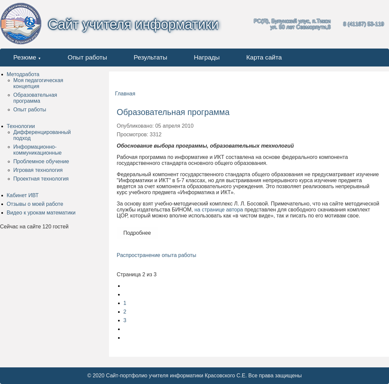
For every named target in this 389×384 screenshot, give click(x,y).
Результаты (150, 57)
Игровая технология (38, 170)
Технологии (21, 126)
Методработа (23, 74)
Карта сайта (264, 57)
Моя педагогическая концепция (38, 83)
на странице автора (218, 209)
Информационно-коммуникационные (37, 150)
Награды (207, 57)
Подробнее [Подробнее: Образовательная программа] (137, 233)
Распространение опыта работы (156, 255)
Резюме (24, 57)
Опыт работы (87, 57)
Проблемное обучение (41, 161)
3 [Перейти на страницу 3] (124, 320)
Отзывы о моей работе (35, 204)
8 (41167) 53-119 (363, 24)
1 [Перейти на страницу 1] (124, 303)
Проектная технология (40, 179)
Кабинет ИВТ (23, 195)
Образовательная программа (35, 98)
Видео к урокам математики (41, 212)
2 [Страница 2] (124, 312)
